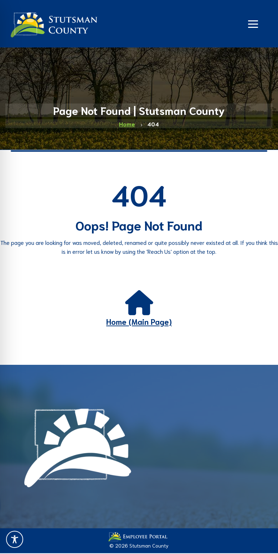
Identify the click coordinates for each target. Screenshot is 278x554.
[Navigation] (253, 23)
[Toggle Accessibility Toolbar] (14, 539)
